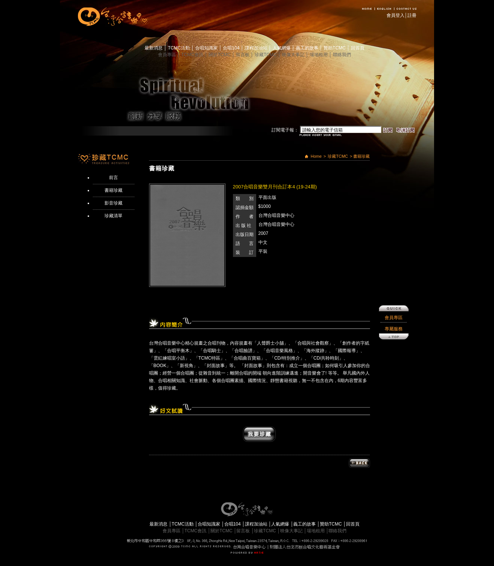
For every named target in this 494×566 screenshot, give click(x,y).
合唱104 (231, 48)
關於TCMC (220, 54)
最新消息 (154, 48)
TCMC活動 (179, 48)
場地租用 (319, 54)
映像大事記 (294, 54)
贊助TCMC (335, 48)
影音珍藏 (113, 203)
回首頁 (357, 48)
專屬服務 (394, 295)
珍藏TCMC (266, 54)
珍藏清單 (113, 215)
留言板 (243, 54)
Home (315, 156)
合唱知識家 (207, 48)
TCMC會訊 (192, 54)
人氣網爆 (282, 48)
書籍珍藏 (113, 190)
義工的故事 (307, 48)
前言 (113, 177)
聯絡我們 (342, 54)
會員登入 (395, 15)
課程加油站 (257, 48)
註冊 (411, 15)
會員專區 (167, 54)
